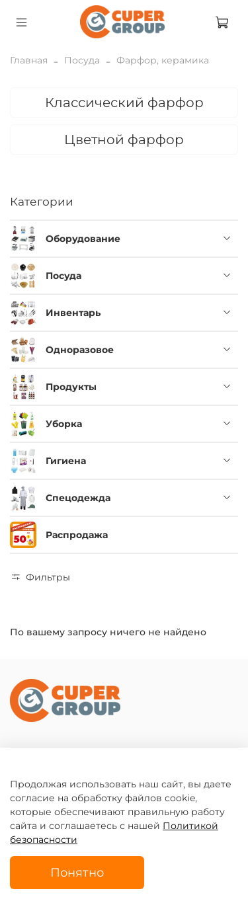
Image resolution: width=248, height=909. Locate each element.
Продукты (71, 387)
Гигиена (66, 461)
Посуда (82, 60)
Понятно (77, 872)
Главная (29, 60)
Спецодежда (78, 498)
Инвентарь (73, 313)
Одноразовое (80, 350)
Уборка (64, 424)
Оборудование (83, 239)
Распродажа (77, 535)
